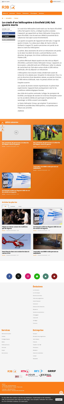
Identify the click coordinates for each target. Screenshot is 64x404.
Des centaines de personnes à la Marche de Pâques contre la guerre (15, 143)
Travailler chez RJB (37, 344)
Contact (34, 355)
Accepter (59, 399)
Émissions (26, 13)
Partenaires (35, 347)
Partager (6, 33)
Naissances (35, 309)
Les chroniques (36, 292)
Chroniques (33, 13)
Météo (3, 341)
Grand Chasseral (36, 301)
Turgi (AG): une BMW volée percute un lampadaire (45, 167)
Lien (5, 39)
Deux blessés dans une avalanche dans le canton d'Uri (15, 252)
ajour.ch (5, 13)
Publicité (35, 341)
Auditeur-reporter (55, 1)
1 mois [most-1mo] (19, 206)
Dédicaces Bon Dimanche (38, 306)
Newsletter (35, 358)
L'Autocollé (35, 317)
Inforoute (4, 347)
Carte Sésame (36, 339)
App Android (54, 276)
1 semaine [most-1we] (12, 206)
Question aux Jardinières (38, 312)
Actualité (9, 18)
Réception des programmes (39, 336)
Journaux (12, 13)
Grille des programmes (38, 298)
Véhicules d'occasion (6, 333)
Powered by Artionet (6, 390)
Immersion (35, 303)
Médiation (35, 350)
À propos (35, 333)
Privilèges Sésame (6, 339)
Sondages (35, 320)
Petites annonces (5, 344)
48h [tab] (5, 206)
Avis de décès (5, 353)
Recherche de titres (37, 295)
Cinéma (3, 336)
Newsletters (37, 276)
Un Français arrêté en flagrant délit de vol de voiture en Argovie (16, 191)
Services (41, 13)
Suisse (16, 18)
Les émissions (36, 290)
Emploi (3, 350)
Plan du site (19, 386)
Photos (19, 13)
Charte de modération (38, 353)
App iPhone (46, 276)
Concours (35, 323)
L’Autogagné (35, 314)
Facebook (9, 276)
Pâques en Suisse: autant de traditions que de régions (15, 227)
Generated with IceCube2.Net (18, 390)
